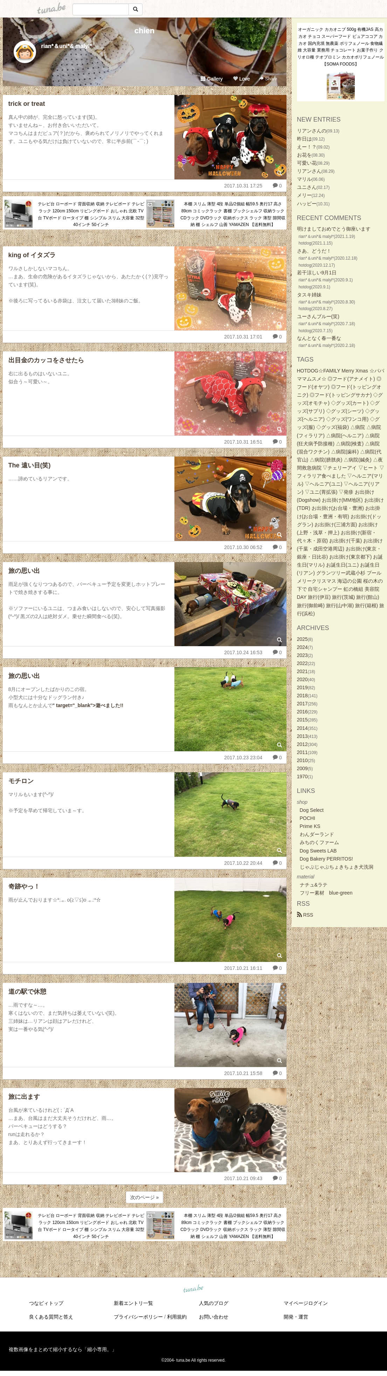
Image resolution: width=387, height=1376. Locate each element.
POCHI (307, 818)
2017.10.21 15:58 (243, 1073)
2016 (302, 711)
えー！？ (307, 147)
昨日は (304, 139)
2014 (302, 728)
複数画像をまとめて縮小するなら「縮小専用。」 (63, 1349)
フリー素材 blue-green (326, 893)
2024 (302, 647)
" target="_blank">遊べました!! (88, 705)
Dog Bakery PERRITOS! (326, 859)
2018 (302, 695)
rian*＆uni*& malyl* (66, 46)
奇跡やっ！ (24, 886)
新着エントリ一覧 (133, 1303)
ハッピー (307, 203)
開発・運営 (296, 1317)
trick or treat (26, 103)
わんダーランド (317, 834)
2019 (302, 687)
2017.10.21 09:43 (243, 1178)
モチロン (21, 781)
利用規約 (177, 1317)
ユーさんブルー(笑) (318, 316)
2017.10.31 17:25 (243, 186)
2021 (302, 671)
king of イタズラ (32, 255)
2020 (302, 679)
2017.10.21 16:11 (243, 968)
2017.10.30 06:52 (243, 547)
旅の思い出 (24, 570)
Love (241, 79)
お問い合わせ (213, 1317)
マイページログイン (306, 1303)
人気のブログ (213, 1303)
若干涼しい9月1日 (317, 272)
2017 (302, 703)
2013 (302, 736)
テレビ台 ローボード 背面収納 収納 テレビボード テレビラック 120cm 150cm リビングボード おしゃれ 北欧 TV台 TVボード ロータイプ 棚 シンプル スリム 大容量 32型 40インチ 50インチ (91, 214)
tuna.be (193, 1289)
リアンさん (309, 171)
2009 (302, 768)
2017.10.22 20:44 (243, 863)
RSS (305, 915)
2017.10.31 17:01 (243, 337)
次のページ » (144, 1197)
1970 (302, 776)
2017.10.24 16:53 (243, 652)
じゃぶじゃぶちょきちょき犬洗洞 (336, 867)
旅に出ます (24, 1096)
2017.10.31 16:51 (243, 442)
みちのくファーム (319, 842)
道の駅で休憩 (27, 991)
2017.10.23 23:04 (243, 757)
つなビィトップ (46, 1303)
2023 (302, 655)
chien (144, 30)
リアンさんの (311, 131)
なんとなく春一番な (319, 338)
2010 (302, 760)
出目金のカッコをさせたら (46, 360)
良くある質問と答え (51, 1317)
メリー (304, 195)
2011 (302, 752)
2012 (302, 744)
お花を (304, 155)
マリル (304, 179)
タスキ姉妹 (309, 294)
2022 (302, 663)
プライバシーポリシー (138, 1317)
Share (268, 78)
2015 (302, 720)
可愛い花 (307, 163)
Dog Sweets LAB (318, 851)
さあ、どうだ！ (314, 251)
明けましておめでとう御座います (334, 229)
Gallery (211, 79)
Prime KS (310, 826)
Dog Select (312, 810)
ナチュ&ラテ (313, 885)
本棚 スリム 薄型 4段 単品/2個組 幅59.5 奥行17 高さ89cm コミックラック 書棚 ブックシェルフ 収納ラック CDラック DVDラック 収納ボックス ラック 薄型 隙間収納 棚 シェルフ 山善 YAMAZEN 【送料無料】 (232, 214)
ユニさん (307, 187)
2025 (302, 639)
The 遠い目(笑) (29, 465)
